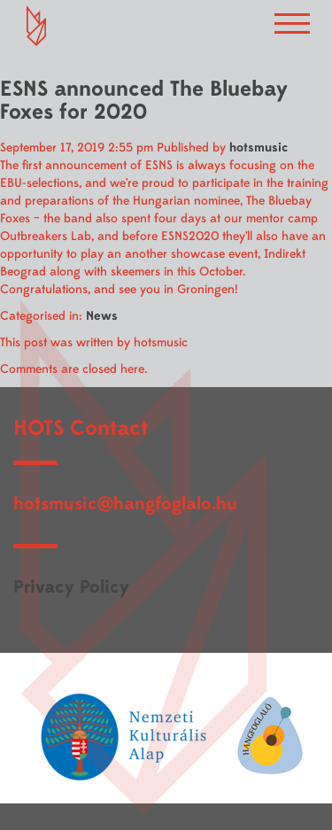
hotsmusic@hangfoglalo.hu (125, 504)
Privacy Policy (71, 587)
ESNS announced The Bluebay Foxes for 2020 (144, 100)
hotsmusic (258, 147)
